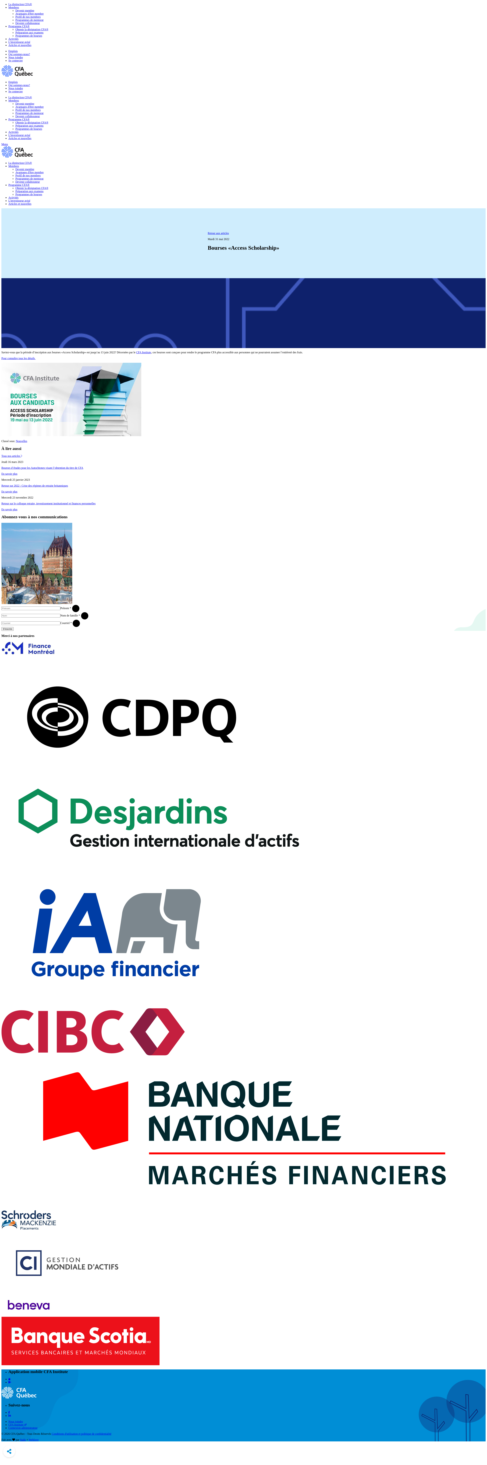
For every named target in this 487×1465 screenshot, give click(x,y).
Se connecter (15, 60)
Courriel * (66, 623)
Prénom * (65, 608)
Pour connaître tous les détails (18, 358)
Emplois (13, 51)
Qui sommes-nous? (19, 54)
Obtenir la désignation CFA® (31, 29)
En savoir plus (9, 473)
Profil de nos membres (28, 16)
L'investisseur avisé (19, 42)
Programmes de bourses (28, 35)
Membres (13, 7)
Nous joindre (15, 57)
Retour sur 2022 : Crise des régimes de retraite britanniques (34, 485)
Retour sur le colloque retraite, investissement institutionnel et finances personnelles (48, 503)
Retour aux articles (218, 233)
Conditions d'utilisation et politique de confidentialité (81, 1433)
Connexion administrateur (23, 1427)
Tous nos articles (11, 455)
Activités (13, 38)
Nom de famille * (70, 615)
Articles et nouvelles (19, 45)
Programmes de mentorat (29, 20)
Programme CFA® (19, 26)
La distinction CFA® (20, 4)
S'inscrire (7, 629)
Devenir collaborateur (27, 23)
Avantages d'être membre (29, 13)
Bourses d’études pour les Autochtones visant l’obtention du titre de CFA (42, 467)
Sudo (23, 1439)
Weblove (33, 1439)
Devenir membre (24, 10)
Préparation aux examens (29, 32)
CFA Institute (143, 352)
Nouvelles (21, 441)
